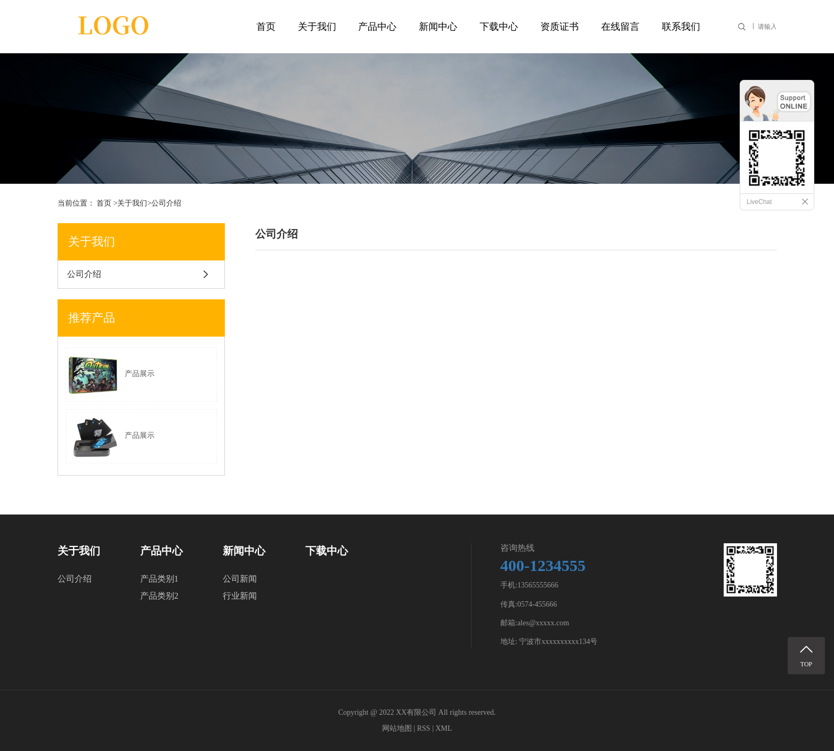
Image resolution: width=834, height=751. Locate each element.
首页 (266, 26)
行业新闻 (240, 595)
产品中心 (377, 26)
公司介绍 (84, 274)
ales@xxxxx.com (543, 623)
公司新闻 (240, 578)
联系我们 (681, 26)
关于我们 (317, 26)
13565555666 (537, 585)
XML (443, 728)
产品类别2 (159, 595)
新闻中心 (438, 26)
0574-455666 (537, 604)
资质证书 (559, 26)
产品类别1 (159, 578)
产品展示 (110, 374)
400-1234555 (543, 565)
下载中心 (499, 26)
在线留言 (620, 26)
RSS (423, 728)
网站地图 (397, 728)
